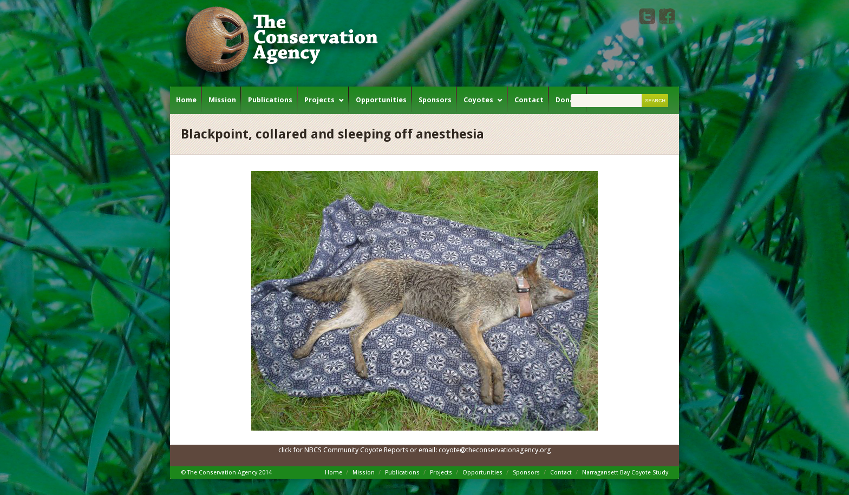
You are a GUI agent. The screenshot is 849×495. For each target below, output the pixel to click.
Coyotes (478, 100)
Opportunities (381, 100)
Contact (529, 100)
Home (186, 100)
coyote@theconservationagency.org (495, 450)
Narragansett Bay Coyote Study (625, 472)
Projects (319, 100)
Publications (270, 100)
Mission (222, 100)
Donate (569, 100)
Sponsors (435, 100)
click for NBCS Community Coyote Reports (343, 450)
